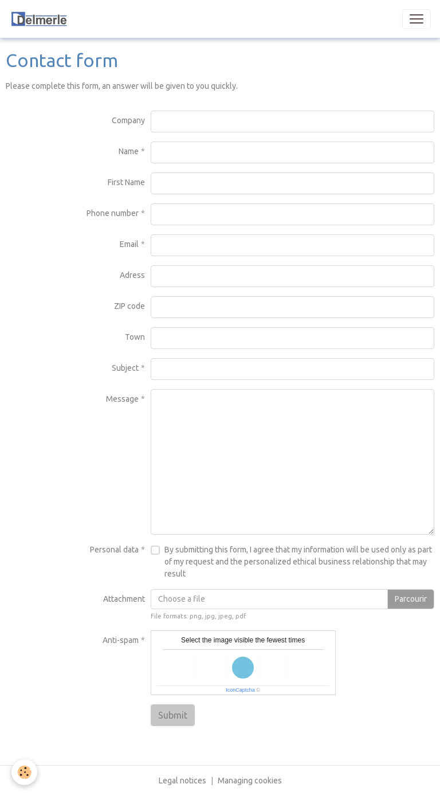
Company (128, 120)
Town (135, 337)
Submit (172, 715)
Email (129, 244)
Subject (125, 367)
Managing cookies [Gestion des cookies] (250, 780)
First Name (126, 182)
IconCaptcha (240, 690)
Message (122, 398)
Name (129, 151)
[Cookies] (24, 772)
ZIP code (129, 306)
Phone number (113, 213)
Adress (132, 275)
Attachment (124, 598)
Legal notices (182, 780)
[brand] (64, 19)
